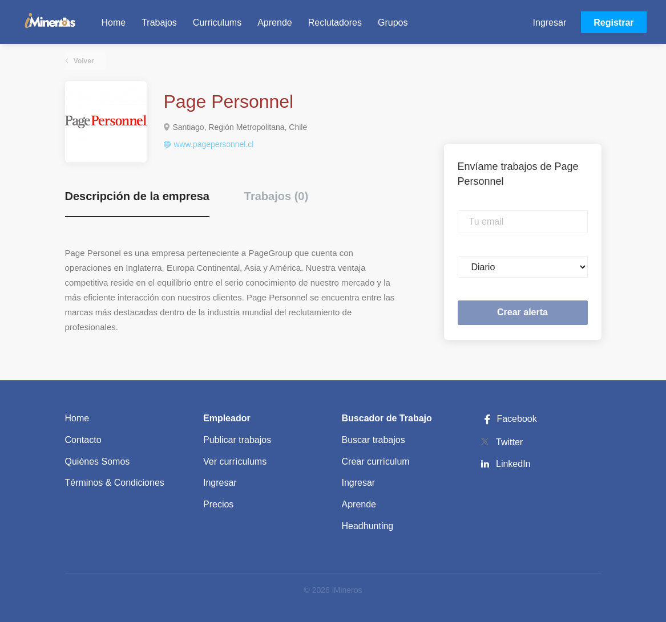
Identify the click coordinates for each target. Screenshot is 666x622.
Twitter (509, 442)
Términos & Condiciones (114, 482)
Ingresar (550, 22)
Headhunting (368, 526)
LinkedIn (513, 464)
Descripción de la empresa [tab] (137, 196)
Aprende (359, 504)
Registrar (613, 22)
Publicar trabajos (237, 440)
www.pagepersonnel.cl (213, 144)
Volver (83, 61)
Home (77, 418)
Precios (218, 504)
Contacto (83, 440)
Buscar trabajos (373, 440)
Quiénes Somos (97, 461)
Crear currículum (376, 461)
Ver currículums (235, 461)
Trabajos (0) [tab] (276, 196)
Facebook (508, 419)
